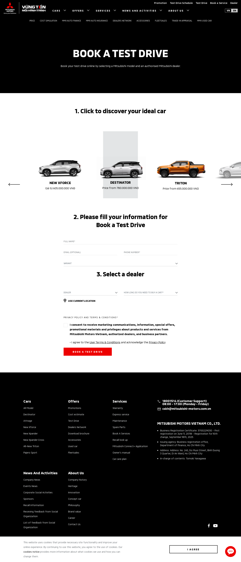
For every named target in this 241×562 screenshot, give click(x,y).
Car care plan (120, 458)
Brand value (74, 511)
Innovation (74, 492)
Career (71, 517)
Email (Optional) (72, 252)
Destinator (29, 414)
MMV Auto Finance (71, 20)
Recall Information (33, 505)
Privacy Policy (157, 342)
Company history (77, 479)
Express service (121, 414)
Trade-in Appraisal (182, 20)
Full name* (69, 241)
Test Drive (73, 420)
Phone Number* (132, 252)
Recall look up (120, 439)
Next (227, 184)
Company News (31, 479)
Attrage (27, 420)
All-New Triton (31, 446)
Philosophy (74, 505)
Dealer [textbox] (67, 292)
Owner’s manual (121, 452)
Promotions (74, 407)
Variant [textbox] (68, 263)
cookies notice (31, 551)
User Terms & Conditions (105, 342)
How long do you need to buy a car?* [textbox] (144, 292)
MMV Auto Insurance (97, 20)
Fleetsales (161, 20)
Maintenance (120, 420)
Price (32, 20)
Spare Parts (119, 427)
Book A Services (121, 433)
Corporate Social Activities (38, 492)
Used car (72, 446)
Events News (30, 485)
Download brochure (78, 433)
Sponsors (28, 498)
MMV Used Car (204, 20)
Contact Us (74, 524)
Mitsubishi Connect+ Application (130, 446)
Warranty (118, 407)
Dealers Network (122, 20)
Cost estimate (76, 414)
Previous (14, 184)
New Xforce (29, 427)
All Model (28, 407)
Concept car (74, 498)
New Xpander (30, 433)
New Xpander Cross (33, 439)
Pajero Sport (30, 452)
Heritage (72, 485)
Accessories (143, 20)
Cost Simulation (48, 20)
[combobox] (120, 263)
